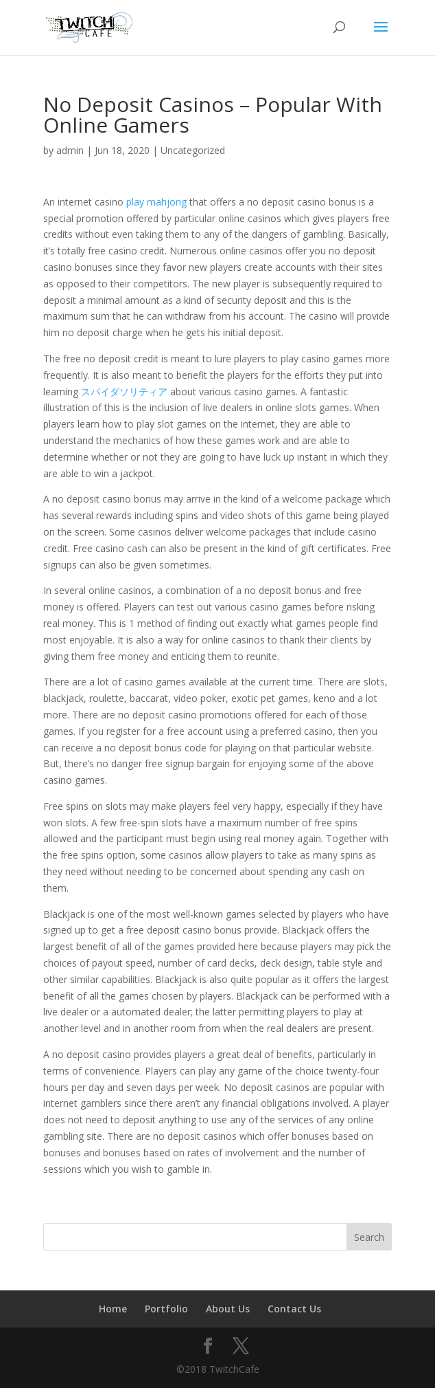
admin (70, 150)
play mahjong (156, 201)
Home (113, 1308)
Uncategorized (193, 150)
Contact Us (294, 1308)
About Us (228, 1308)
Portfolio (166, 1308)
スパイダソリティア (124, 391)
